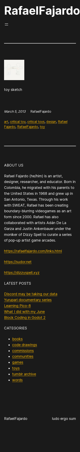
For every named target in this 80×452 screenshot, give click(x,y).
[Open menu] (6, 24)
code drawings (24, 345)
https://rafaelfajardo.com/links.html (33, 251)
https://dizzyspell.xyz (21, 272)
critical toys (36, 122)
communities (22, 356)
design (51, 122)
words (17, 380)
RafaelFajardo (42, 10)
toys (16, 368)
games (17, 362)
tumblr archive (24, 374)
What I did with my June (24, 311)
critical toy (18, 122)
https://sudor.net (18, 262)
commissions (23, 351)
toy (42, 127)
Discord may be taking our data (30, 294)
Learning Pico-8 (17, 306)
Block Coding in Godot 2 (25, 317)
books (17, 339)
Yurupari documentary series (28, 300)
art (6, 122)
